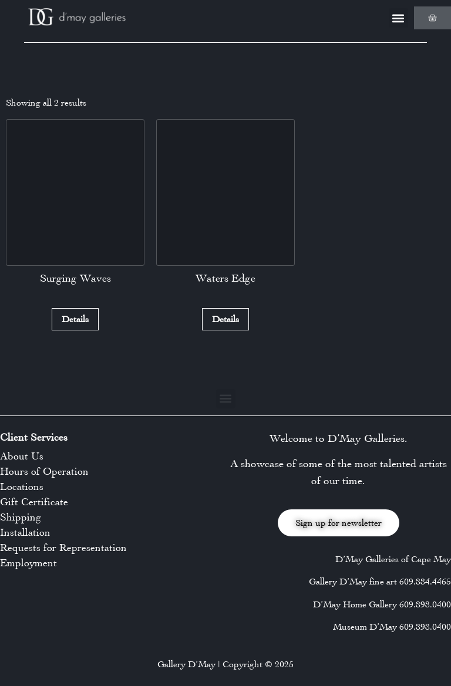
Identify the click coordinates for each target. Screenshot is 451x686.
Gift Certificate (34, 501)
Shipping (20, 517)
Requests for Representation (63, 547)
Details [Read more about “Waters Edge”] (225, 319)
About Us (21, 456)
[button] (398, 18)
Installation (25, 532)
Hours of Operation (44, 471)
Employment (28, 562)
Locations (21, 486)
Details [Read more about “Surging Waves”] (75, 319)
